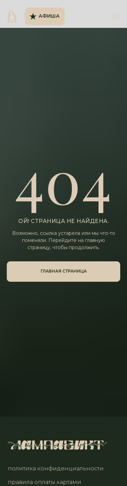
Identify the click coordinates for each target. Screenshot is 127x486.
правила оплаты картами (44, 482)
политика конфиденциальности (56, 468)
